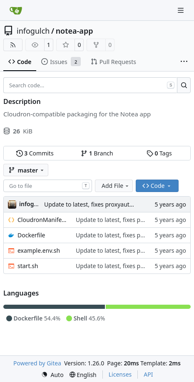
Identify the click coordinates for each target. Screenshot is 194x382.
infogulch (33, 31)
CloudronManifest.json (42, 220)
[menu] (52, 375)
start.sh (27, 266)
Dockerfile (31, 235)
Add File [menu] (116, 186)
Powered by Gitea (37, 363)
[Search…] (184, 85)
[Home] (15, 10)
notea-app (74, 31)
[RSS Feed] (12, 45)
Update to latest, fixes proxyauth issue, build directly (115, 204)
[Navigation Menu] (181, 10)
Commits (35, 153)
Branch (97, 153)
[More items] (184, 62)
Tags (159, 153)
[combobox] (47, 186)
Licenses (120, 374)
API (148, 374)
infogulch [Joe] (32, 204)
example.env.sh (38, 250)
